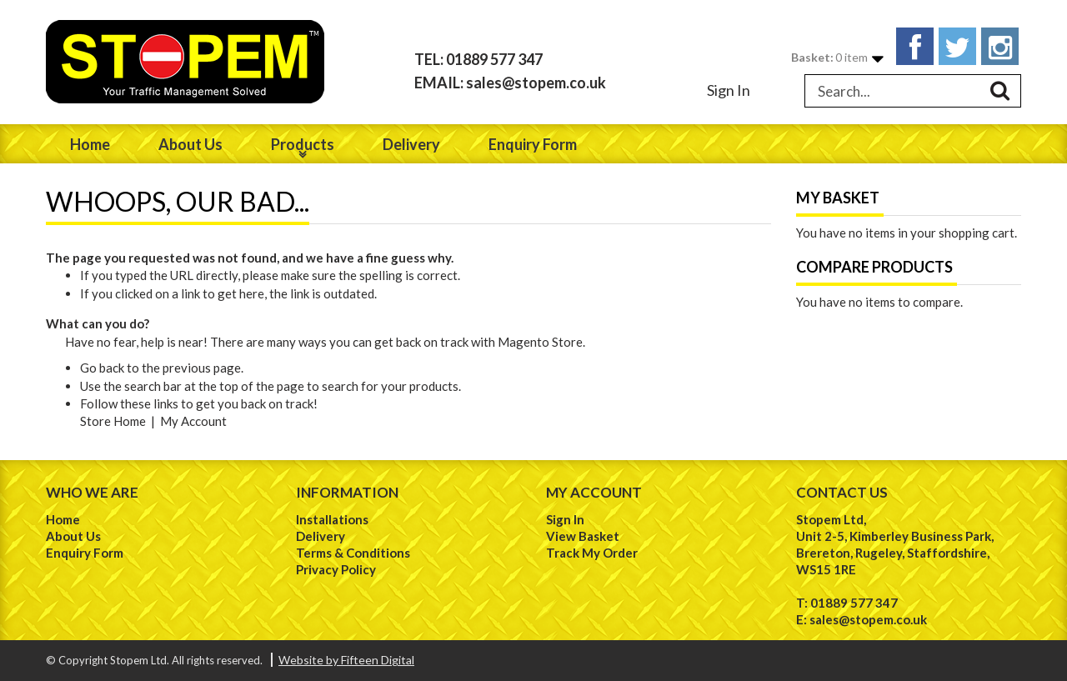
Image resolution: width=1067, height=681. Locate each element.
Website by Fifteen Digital (346, 660)
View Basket (582, 535)
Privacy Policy (336, 569)
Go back (102, 367)
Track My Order (592, 552)
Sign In (728, 90)
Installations (332, 519)
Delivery (320, 535)
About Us (73, 535)
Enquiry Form (84, 552)
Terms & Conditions (353, 552)
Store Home (113, 420)
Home (63, 519)
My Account (193, 420)
